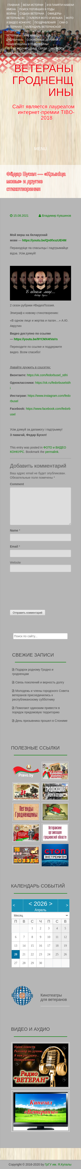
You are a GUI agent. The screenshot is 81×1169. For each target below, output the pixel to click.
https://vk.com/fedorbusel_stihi (47, 375)
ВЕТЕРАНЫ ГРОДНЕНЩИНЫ (42, 80)
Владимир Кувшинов (56, 215)
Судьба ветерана (32, 13)
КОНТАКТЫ (28, 53)
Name (14, 530)
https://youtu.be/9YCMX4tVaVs (36, 339)
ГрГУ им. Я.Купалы (58, 1164)
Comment (17, 484)
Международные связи (30, 48)
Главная (13, 5)
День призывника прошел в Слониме (41, 720)
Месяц (18, 915)
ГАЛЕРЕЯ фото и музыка (45, 18)
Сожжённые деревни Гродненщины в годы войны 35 (32, 44)
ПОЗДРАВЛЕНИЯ (45, 22)
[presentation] (27, 589)
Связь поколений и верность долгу (39, 682)
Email (14, 546)
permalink (52, 452)
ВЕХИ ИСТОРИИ (33, 5)
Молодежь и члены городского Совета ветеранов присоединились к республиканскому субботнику (40, 695)
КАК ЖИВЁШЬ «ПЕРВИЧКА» (23, 37)
